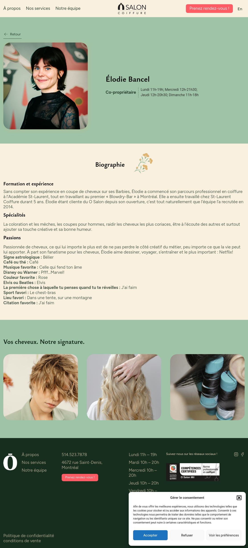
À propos (11, 8)
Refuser (187, 535)
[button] (239, 497)
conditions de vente (22, 541)
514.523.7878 (74, 454)
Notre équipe (67, 8)
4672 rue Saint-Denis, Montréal (82, 465)
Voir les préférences (224, 535)
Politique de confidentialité (28, 535)
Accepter (150, 535)
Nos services (38, 8)
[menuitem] (239, 9)
